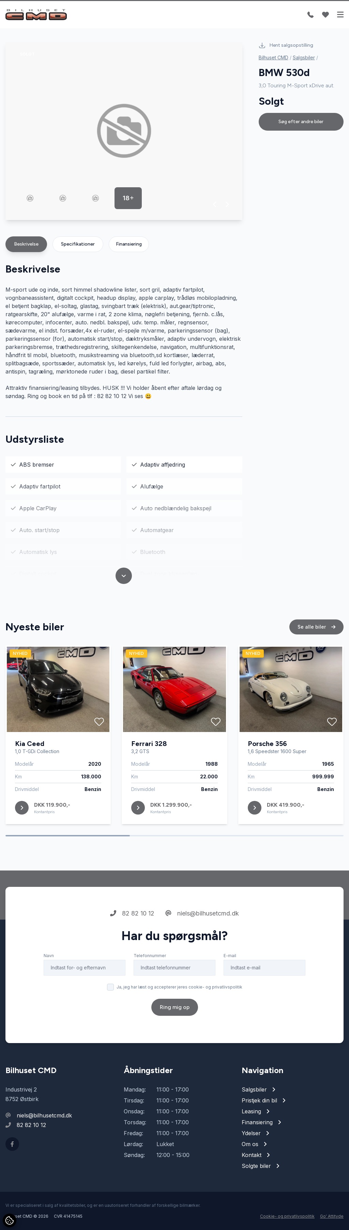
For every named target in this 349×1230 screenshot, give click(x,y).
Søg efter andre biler (300, 122)
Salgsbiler (304, 57)
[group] (123, 131)
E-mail (230, 955)
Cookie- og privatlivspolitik (287, 1216)
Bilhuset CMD (273, 57)
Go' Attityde (332, 1216)
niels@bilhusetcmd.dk (202, 913)
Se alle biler (316, 627)
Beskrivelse (26, 244)
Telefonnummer (150, 955)
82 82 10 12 (132, 913)
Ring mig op (174, 1007)
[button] (215, 204)
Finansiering (129, 244)
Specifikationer (78, 244)
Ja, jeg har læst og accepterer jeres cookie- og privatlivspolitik (179, 987)
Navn (49, 955)
